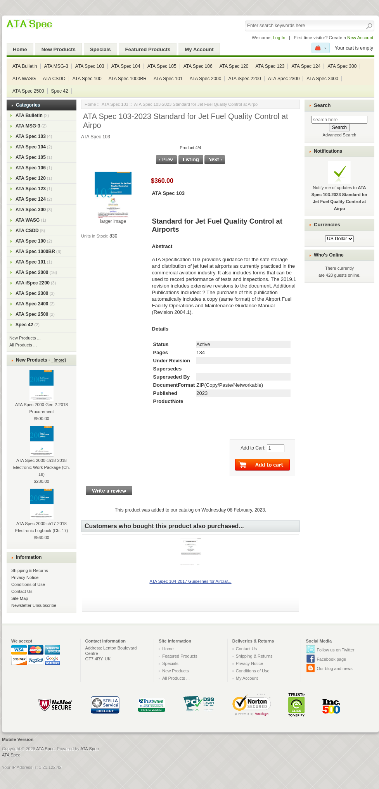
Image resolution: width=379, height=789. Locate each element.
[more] (58, 360)
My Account (199, 49)
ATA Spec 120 (234, 66)
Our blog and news (334, 668)
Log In (279, 37)
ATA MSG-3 (56, 66)
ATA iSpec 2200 (244, 78)
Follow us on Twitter (335, 650)
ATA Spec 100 (87, 78)
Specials (100, 49)
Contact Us (21, 591)
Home (20, 49)
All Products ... (23, 345)
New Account (360, 37)
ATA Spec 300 (342, 66)
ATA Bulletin (24, 66)
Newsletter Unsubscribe (33, 605)
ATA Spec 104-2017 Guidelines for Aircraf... (190, 581)
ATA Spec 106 (198, 66)
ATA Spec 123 (270, 66)
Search (322, 105)
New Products (59, 49)
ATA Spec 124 (305, 66)
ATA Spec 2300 (284, 78)
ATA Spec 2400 (322, 78)
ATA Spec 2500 (28, 91)
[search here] (339, 120)
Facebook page (331, 659)
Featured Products (148, 49)
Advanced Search (340, 135)
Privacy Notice (24, 577)
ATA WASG (24, 78)
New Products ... (25, 338)
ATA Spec (45, 748)
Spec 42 (59, 91)
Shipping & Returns (29, 570)
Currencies (327, 224)
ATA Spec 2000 (206, 78)
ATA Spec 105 (162, 66)
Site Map (19, 598)
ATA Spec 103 (89, 66)
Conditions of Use (28, 584)
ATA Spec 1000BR (128, 78)
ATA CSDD (54, 78)
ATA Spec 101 (168, 78)
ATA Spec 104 (125, 66)
